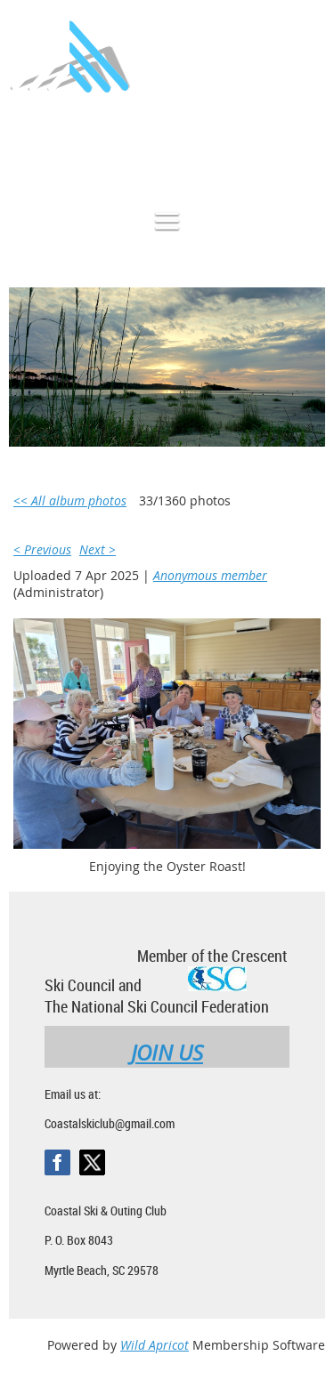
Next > (97, 549)
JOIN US (167, 1052)
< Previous (42, 549)
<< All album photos (69, 500)
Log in (307, 145)
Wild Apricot (154, 1344)
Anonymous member (210, 575)
